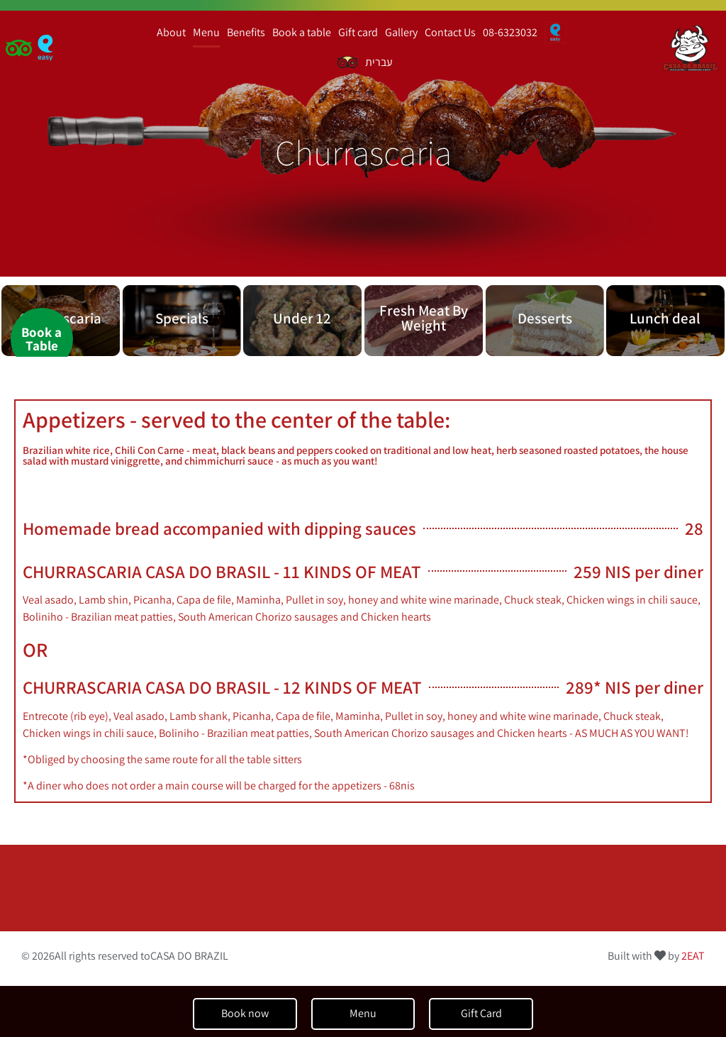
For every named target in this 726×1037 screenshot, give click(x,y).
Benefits (246, 32)
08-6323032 (510, 32)
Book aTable (41, 338)
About (171, 32)
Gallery (401, 32)
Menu (206, 32)
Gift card (358, 32)
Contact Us (450, 32)
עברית (379, 62)
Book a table (301, 32)
